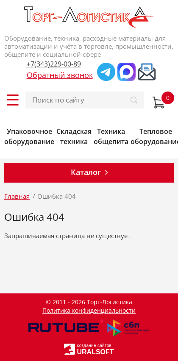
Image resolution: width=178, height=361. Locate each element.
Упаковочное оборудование (29, 136)
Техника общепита (111, 136)
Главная (17, 196)
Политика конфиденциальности (89, 310)
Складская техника (74, 136)
